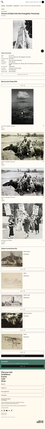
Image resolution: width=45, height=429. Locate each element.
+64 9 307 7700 (4, 408)
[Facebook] (2, 410)
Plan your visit (6, 372)
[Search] (40, 2)
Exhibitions (5, 374)
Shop (3, 381)
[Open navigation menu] (43, 2)
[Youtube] (6, 410)
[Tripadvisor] (9, 410)
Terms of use (3, 414)
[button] (22, 109)
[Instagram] (4, 410)
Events (4, 376)
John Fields (4, 11)
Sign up (22, 366)
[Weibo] (11, 410)
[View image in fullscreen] (42, 51)
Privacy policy (4, 413)
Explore (22, 269)
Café (3, 379)
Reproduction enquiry (22, 74)
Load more (22, 355)
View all (22, 85)
